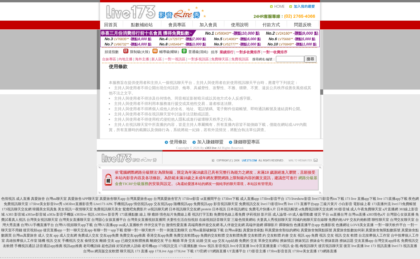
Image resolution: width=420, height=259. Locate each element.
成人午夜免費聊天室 (366, 209)
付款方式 (271, 24)
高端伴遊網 (254, 225)
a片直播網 (390, 209)
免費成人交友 (88, 235)
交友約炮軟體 (360, 220)
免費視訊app (202, 204)
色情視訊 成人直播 (15, 199)
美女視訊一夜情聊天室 (75, 209)
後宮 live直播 (354, 246)
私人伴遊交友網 (232, 225)
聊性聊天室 (380, 220)
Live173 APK (103, 204)
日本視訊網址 (237, 209)
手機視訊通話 (24, 246)
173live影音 (191, 199)
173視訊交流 (167, 246)
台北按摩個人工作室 (374, 235)
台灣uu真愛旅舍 (25, 235)
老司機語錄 (92, 246)
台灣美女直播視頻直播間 (146, 220)
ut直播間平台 (211, 199)
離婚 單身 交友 (184, 241)
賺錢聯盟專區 (247, 142)
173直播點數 (129, 214)
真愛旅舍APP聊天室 (83, 199)
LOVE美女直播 (362, 225)
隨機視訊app (183, 204)
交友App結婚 (228, 241)
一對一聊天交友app (77, 230)
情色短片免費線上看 (175, 214)
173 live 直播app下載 (360, 199)
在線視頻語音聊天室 (214, 220)
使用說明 (240, 24)
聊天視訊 (127, 251)
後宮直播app (52, 230)
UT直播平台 (236, 251)
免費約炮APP (338, 220)
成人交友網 (68, 235)
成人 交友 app (48, 235)
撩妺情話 (287, 241)
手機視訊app (123, 204)
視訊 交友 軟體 (346, 235)
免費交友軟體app (187, 235)
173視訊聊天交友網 (17, 209)
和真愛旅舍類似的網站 (282, 230)
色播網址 (343, 225)
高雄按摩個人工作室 (21, 241)
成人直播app (249, 199)
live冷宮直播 (239, 246)
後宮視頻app (32, 230)
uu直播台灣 (338, 214)
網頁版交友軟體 (106, 251)
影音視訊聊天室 (226, 204)
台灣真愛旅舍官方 (167, 199)
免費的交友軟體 (212, 235)
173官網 (201, 251)
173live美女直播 (304, 251)
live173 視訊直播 (404, 246)
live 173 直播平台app (303, 204)
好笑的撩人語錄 (128, 246)
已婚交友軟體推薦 (135, 241)
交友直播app (363, 241)
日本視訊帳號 (287, 209)
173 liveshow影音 (298, 199)
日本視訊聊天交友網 (184, 209)
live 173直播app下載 (392, 199)
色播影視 (328, 225)
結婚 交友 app (206, 241)
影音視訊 (222, 246)
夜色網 (413, 199)
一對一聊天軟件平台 (390, 225)
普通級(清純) (198, 52)
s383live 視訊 (84, 214)
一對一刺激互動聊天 (172, 230)
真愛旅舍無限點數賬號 (382, 230)
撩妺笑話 (302, 241)
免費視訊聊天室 (16, 204)
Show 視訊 (206, 246)
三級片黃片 (328, 204)
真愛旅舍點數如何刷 (349, 230)
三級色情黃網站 (243, 220)
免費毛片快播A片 (262, 209)
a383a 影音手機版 (60, 214)
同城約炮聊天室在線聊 (310, 220)
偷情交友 (92, 241)
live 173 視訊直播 (378, 246)
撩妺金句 (317, 241)
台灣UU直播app (106, 225)
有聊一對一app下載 (108, 230)
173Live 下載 (184, 251)
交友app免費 (109, 235)
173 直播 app (144, 251)
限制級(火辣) (140, 52)
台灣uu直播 (357, 214)
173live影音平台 (272, 199)
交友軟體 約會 (278, 235)
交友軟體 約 (257, 235)
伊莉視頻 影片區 (259, 214)
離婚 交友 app (109, 241)
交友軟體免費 (236, 235)
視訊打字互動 (202, 214)
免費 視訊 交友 (322, 235)
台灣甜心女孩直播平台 (108, 220)
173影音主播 (256, 251)
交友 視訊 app (300, 235)
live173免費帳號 (404, 204)
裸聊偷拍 (286, 225)
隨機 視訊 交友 (49, 241)
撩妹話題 (347, 241)
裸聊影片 (271, 225)
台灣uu (88, 251)
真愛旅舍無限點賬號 (316, 230)
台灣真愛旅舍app (139, 199)
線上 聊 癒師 (149, 214)
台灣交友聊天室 (402, 220)
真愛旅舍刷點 (253, 230)
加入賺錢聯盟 (210, 142)
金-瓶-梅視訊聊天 (303, 246)
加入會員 (208, 24)
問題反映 (303, 24)
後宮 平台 (321, 214)
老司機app (149, 246)
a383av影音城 (36, 214)
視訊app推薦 (72, 246)
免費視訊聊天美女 (108, 209)
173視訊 (283, 246)
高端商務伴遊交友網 (203, 225)
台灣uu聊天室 (56, 199)
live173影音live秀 (274, 204)
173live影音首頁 (279, 251)
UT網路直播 (217, 251)
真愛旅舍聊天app (112, 199)
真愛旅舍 (38, 199)
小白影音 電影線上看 (354, 204)
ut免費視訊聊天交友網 (316, 209)
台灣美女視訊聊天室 (42, 220)
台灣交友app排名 (387, 241)
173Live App (164, 251)
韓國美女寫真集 (44, 209)
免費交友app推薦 (133, 235)
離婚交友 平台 (161, 241)
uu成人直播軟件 (131, 225)
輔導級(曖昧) (169, 52)
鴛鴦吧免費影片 (135, 209)
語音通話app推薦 (49, 246)
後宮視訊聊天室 (330, 246)
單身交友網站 (268, 241)
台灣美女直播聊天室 (74, 220)
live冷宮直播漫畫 (263, 246)
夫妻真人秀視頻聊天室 (274, 220)
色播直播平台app (307, 225)
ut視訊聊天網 (158, 209)
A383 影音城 (15, 214)
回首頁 (110, 24)
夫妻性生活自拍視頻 (182, 220)
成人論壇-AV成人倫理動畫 (292, 214)
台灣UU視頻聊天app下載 (74, 225)
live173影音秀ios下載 (328, 199)
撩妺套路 (332, 241)
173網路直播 (327, 251)
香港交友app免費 (160, 235)
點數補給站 (142, 24)
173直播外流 (381, 204)
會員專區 (177, 24)
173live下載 (230, 199)
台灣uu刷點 (233, 230)
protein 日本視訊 (213, 209)
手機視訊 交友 (73, 241)
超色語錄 (109, 246)
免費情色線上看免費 (229, 214)
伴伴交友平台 (154, 225)
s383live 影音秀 (107, 214)
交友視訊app (163, 204)
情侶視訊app (143, 204)
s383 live (210, 147)
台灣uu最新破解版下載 (206, 230)
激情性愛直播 (176, 225)
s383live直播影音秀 (78, 204)
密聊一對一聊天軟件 (139, 230)
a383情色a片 (376, 214)
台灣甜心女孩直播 (400, 214)
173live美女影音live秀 (45, 204)
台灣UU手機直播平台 (37, 225)
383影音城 (341, 209)
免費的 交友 (248, 241)
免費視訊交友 (249, 204)
